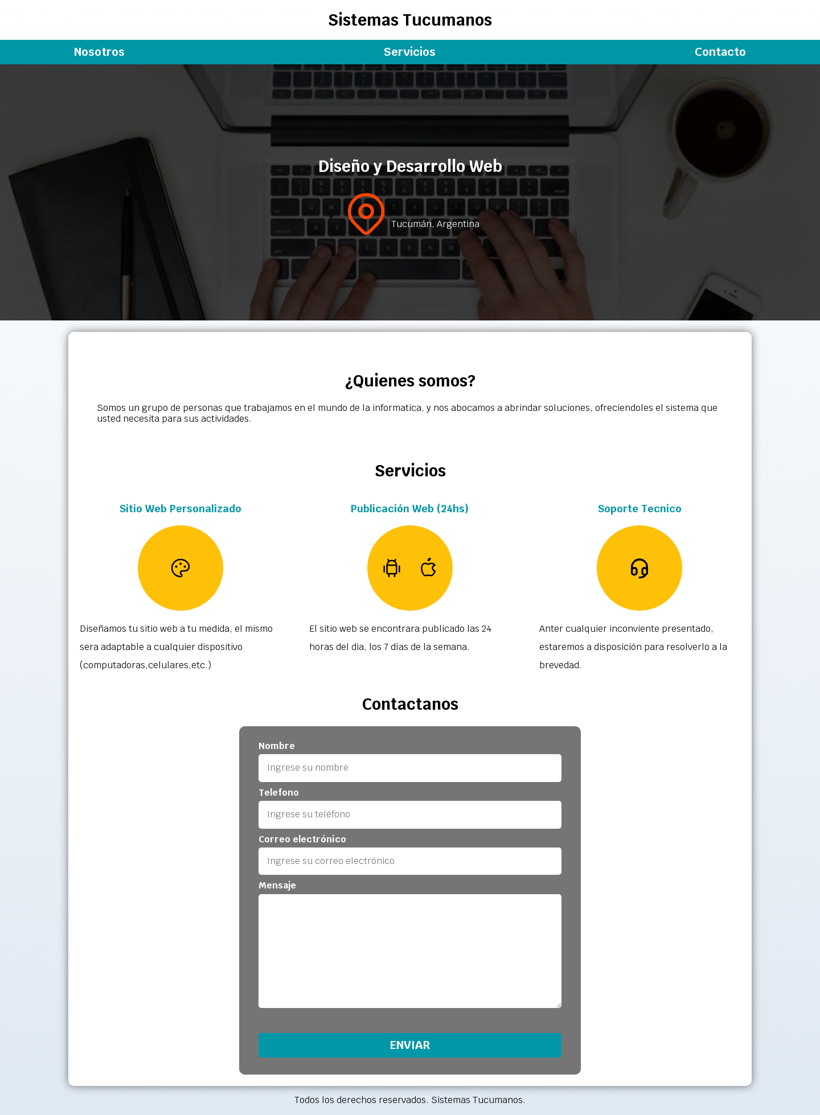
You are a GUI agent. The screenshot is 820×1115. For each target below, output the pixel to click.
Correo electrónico (302, 839)
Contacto (720, 51)
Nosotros (99, 51)
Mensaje (277, 886)
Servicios (410, 51)
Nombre (277, 746)
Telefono (279, 793)
